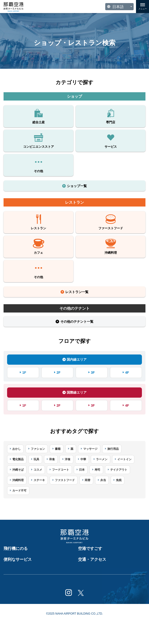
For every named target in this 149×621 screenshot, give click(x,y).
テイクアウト (118, 469)
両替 (87, 480)
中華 (83, 459)
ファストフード (65, 480)
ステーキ (39, 480)
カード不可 (19, 490)
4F (127, 372)
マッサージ (90, 449)
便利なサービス (18, 559)
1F (24, 372)
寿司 (97, 469)
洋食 (67, 459)
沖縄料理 (18, 480)
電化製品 (18, 459)
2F (58, 372)
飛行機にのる (16, 548)
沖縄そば (18, 469)
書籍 (58, 449)
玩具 (36, 459)
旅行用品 (113, 449)
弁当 (103, 480)
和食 (52, 459)
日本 (82, 469)
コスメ (38, 469)
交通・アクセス (92, 559)
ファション (38, 449)
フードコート (60, 469)
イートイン (124, 459)
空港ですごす (90, 548)
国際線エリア (74, 392)
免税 (119, 480)
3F (93, 372)
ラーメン (101, 459)
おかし (16, 449)
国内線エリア (74, 359)
